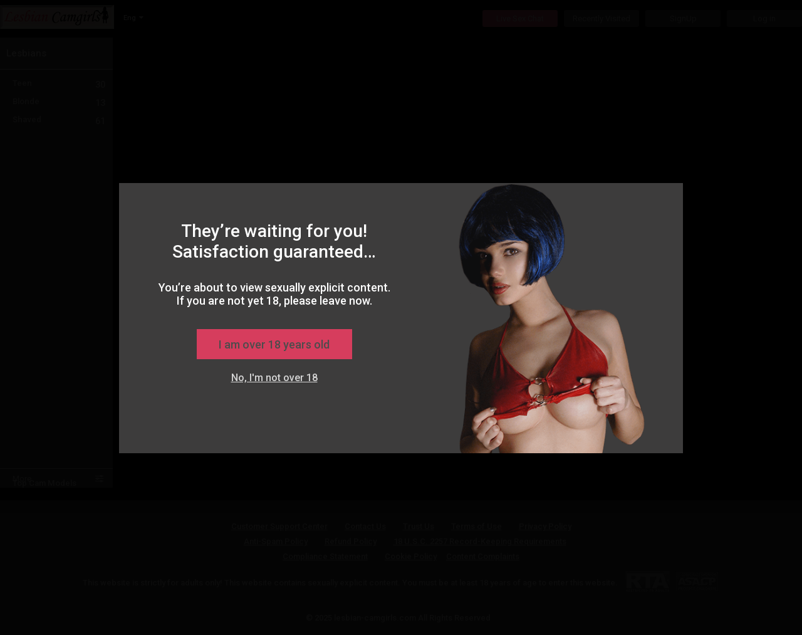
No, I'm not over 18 (274, 378)
